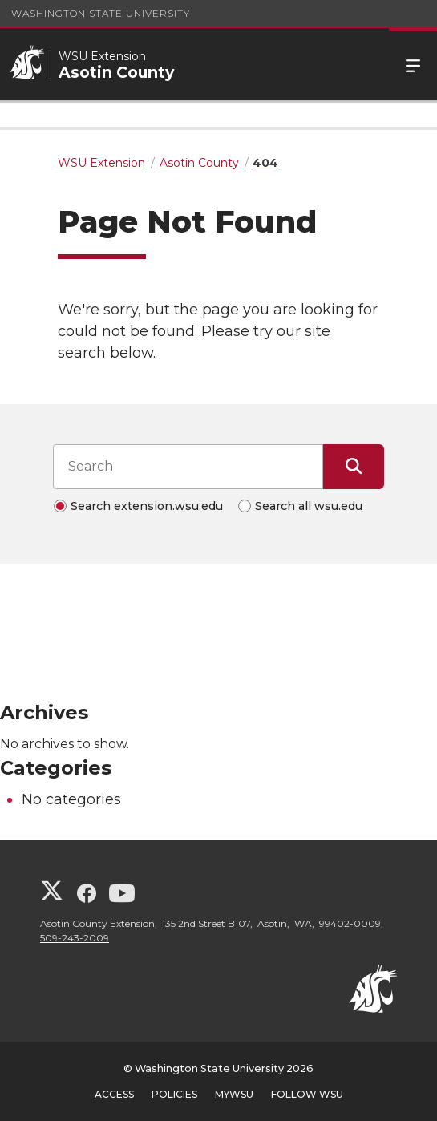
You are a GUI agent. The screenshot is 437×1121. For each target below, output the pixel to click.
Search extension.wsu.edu (147, 506)
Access (114, 1094)
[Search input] (188, 466)
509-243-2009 (74, 938)
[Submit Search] (353, 466)
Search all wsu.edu (308, 506)
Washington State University (100, 13)
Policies (174, 1094)
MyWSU (234, 1094)
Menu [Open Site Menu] (413, 64)
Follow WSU (307, 1094)
